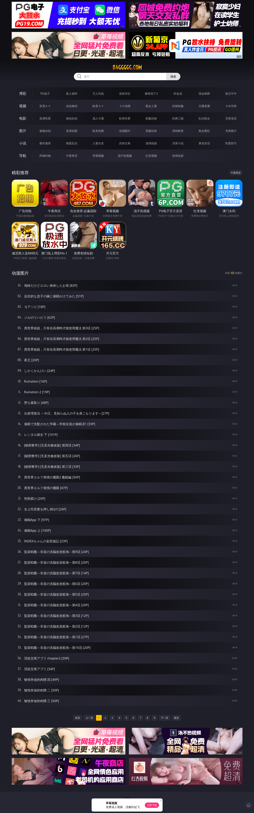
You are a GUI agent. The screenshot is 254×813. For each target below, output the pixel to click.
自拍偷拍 (71, 106)
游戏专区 (124, 94)
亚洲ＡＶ (45, 106)
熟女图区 (204, 131)
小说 (22, 143)
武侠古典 (124, 143)
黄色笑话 (204, 143)
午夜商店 (71, 156)
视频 (22, 105)
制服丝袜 (151, 118)
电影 (22, 118)
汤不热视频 (125, 156)
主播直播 (204, 106)
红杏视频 (151, 156)
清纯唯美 (178, 131)
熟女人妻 (151, 106)
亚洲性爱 (45, 118)
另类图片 (231, 131)
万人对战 (98, 94)
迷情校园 (151, 143)
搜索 (173, 76)
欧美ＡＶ (98, 106)
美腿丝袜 (151, 131)
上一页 (89, 717)
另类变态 (231, 118)
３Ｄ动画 (124, 106)
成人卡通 (98, 118)
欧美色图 (98, 131)
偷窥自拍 (45, 131)
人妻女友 (98, 143)
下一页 (164, 717)
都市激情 (45, 143)
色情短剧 (178, 156)
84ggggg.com (127, 67)
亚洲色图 (71, 131)
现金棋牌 (204, 94)
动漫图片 (124, 131)
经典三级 (178, 118)
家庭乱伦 (71, 143)
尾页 (176, 717)
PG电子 (45, 94)
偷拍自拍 (71, 118)
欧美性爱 (124, 118)
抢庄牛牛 (231, 94)
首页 (77, 717)
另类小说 (178, 143)
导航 (22, 155)
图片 (22, 130)
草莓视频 (98, 156)
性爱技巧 (231, 143)
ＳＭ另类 (231, 106)
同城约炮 (45, 156)
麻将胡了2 (151, 94)
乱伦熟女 (204, 118)
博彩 (22, 93)
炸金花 (178, 94)
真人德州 (71, 94)
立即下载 (152, 805)
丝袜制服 (178, 106)
